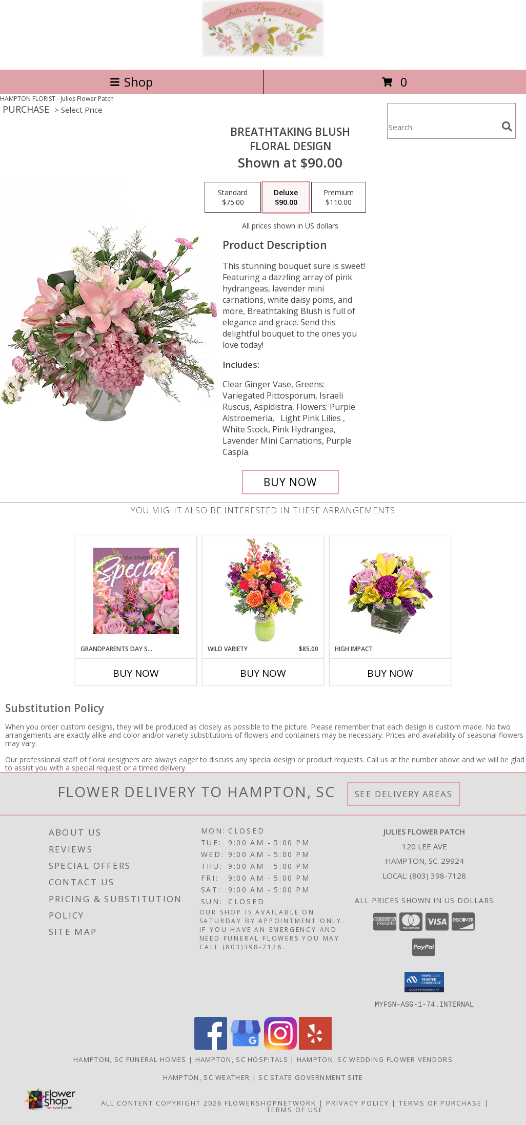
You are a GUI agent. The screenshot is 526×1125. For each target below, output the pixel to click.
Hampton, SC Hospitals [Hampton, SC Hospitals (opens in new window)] (241, 1059)
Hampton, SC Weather (206, 1076)
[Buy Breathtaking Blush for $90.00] (290, 482)
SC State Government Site (310, 1076)
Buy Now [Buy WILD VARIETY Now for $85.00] (263, 673)
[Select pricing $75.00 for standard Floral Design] (232, 197)
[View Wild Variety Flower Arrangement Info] (263, 590)
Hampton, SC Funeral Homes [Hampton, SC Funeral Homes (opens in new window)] (130, 1059)
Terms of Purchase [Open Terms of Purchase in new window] (440, 1102)
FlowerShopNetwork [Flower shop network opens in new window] (270, 1102)
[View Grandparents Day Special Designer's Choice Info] (136, 590)
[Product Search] (442, 127)
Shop (131, 81)
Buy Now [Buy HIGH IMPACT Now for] (390, 673)
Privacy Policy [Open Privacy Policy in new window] (357, 1102)
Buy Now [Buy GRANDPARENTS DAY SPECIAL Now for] (136, 673)
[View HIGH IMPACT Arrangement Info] (390, 590)
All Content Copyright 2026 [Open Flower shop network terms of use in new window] (161, 1102)
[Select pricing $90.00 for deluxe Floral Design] (286, 197)
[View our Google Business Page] (245, 1046)
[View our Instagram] (280, 1046)
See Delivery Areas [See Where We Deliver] (404, 794)
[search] (507, 126)
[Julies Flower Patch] (263, 54)
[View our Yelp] (315, 1046)
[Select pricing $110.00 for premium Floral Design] (339, 197)
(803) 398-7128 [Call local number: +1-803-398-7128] (438, 875)
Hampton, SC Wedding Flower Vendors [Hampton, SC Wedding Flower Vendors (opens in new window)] (375, 1059)
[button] (424, 982)
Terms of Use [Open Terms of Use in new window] (295, 1109)
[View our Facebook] (210, 1046)
